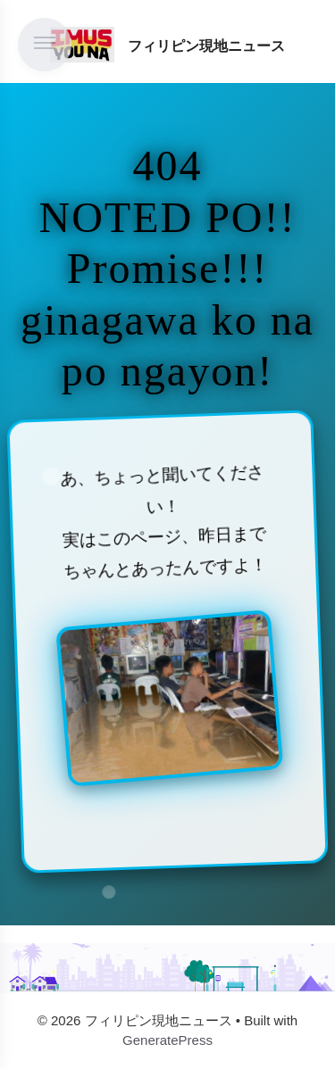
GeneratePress (167, 1040)
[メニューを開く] (44, 44)
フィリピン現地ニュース (206, 46)
